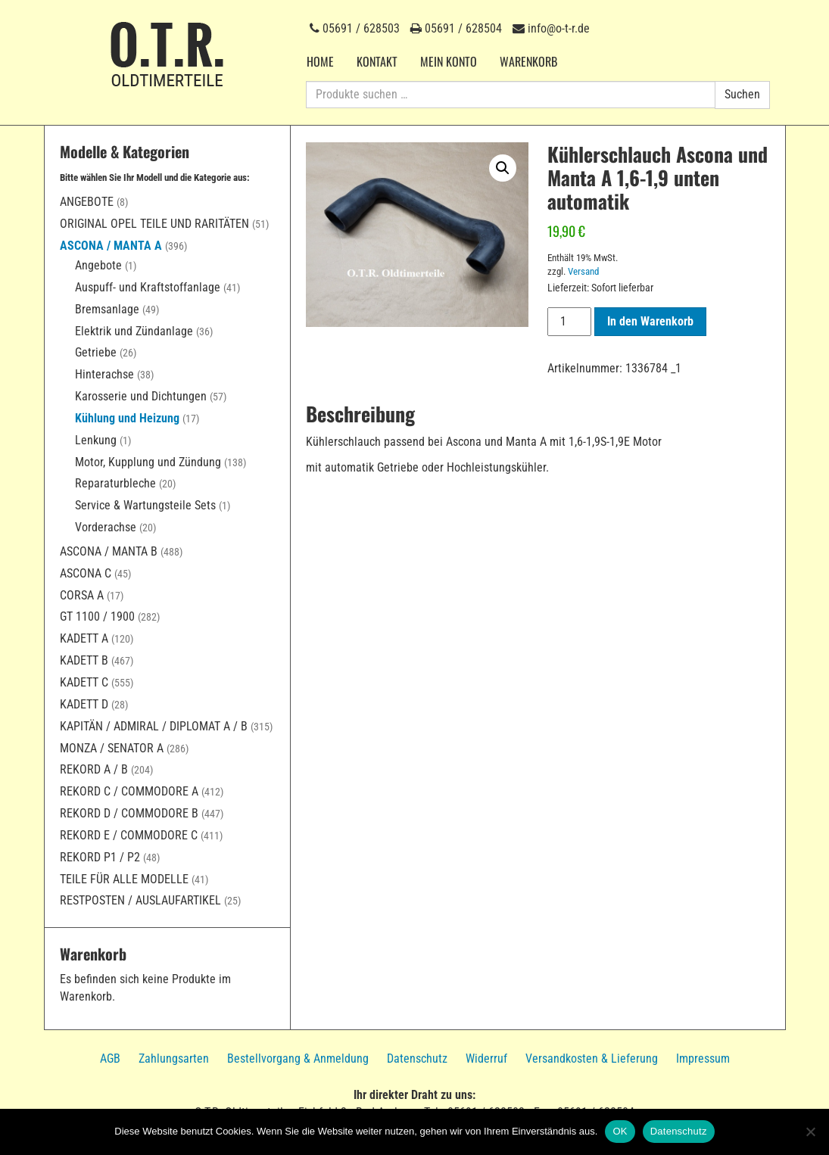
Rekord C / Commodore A (129, 791)
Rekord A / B (94, 769)
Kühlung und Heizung (127, 418)
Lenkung (96, 440)
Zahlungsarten (174, 1058)
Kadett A (84, 638)
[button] (502, 168)
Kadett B (84, 660)
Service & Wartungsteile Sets (145, 505)
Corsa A (82, 595)
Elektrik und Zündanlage (134, 331)
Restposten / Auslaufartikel (140, 900)
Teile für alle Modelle (124, 879)
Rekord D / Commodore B (129, 813)
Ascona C (85, 573)
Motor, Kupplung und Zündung (148, 462)
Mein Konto (448, 61)
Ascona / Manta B (108, 551)
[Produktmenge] (569, 321)
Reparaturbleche (115, 483)
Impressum (703, 1058)
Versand (583, 271)
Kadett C (84, 682)
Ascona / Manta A (111, 245)
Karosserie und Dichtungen (141, 396)
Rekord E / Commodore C (129, 835)
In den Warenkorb (650, 321)
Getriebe (96, 352)
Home (320, 61)
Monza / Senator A (112, 748)
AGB (110, 1058)
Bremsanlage (107, 309)
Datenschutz (417, 1058)
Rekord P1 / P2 (100, 857)
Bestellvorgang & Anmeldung (298, 1058)
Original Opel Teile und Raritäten (154, 223)
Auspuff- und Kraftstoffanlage (147, 287)
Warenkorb (528, 61)
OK (619, 1131)
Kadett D (84, 704)
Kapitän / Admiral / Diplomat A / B (154, 726)
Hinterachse (104, 374)
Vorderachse (105, 527)
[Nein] (810, 1131)
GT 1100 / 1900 (97, 616)
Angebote (87, 202)
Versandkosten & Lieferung (591, 1058)
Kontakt (377, 61)
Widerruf (486, 1058)
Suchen (742, 94)
